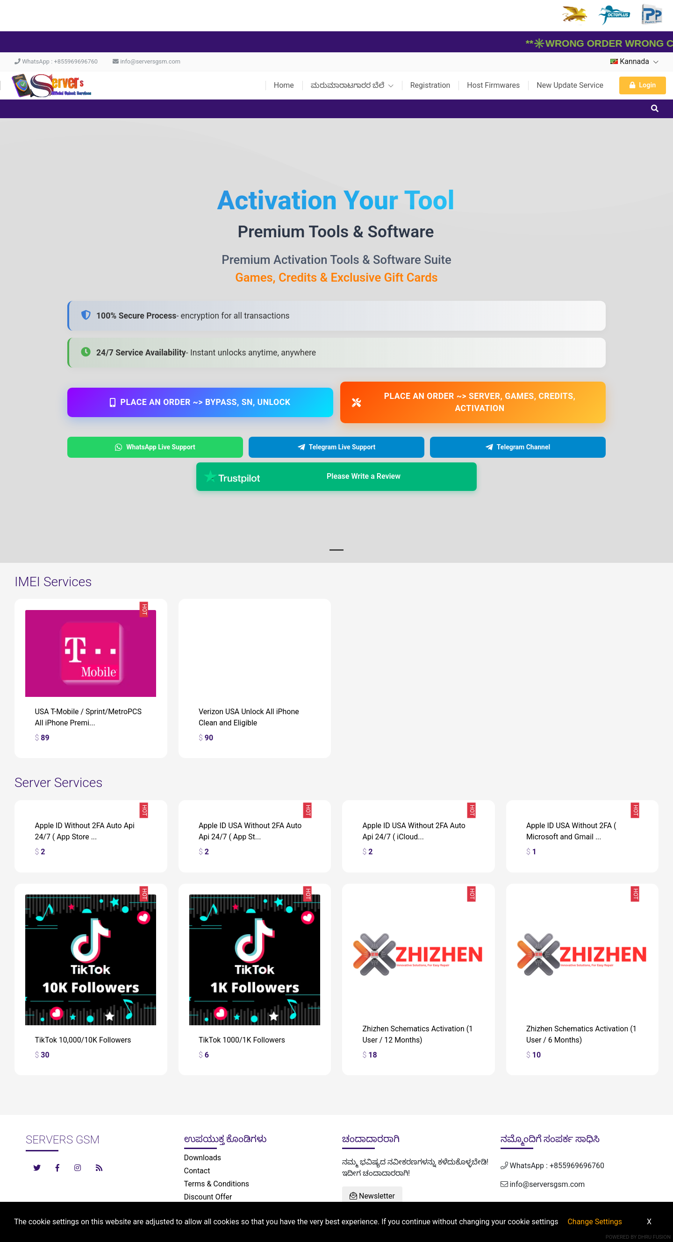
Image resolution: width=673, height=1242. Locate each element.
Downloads (202, 1157)
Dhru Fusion (654, 1237)
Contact (197, 1170)
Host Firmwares (493, 85)
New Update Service (570, 85)
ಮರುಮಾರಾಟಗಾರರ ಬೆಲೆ (352, 85)
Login (643, 85)
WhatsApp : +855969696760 (56, 61)
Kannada (634, 61)
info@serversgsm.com (146, 61)
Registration (430, 85)
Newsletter (372, 1196)
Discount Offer (208, 1196)
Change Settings (594, 1221)
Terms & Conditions (217, 1183)
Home (284, 85)
